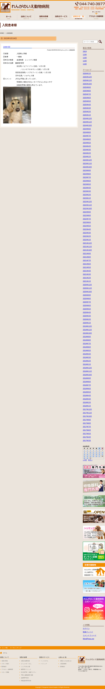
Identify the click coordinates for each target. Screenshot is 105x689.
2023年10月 (87, 167)
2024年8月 (87, 132)
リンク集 (5, 648)
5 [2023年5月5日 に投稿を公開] (96, 450)
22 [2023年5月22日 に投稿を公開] (84, 456)
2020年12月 (87, 285)
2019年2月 (87, 361)
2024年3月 (87, 150)
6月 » (90, 460)
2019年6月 (87, 347)
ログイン (86, 628)
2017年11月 (87, 413)
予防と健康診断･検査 (27, 675)
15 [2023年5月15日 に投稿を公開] (84, 454)
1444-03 (6, 47)
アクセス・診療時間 (7, 669)
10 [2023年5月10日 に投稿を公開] (90, 452)
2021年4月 (87, 271)
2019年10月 (87, 333)
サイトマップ (16, 648)
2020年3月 (87, 316)
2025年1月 (87, 115)
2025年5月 (87, 101)
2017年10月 (87, 416)
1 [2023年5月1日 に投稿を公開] (84, 450)
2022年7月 (87, 219)
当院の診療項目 (25, 661)
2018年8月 (87, 382)
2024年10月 (87, 125)
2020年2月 (87, 319)
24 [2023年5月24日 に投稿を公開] (90, 456)
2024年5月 (87, 143)
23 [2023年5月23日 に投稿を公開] (87, 456)
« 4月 (85, 460)
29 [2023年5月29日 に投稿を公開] (84, 458)
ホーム (5, 653)
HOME (2, 33)
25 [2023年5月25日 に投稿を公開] (93, 456)
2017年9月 (87, 420)
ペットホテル (44, 661)
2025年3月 (87, 108)
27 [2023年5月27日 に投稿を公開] (99, 456)
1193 (85, 55)
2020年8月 (87, 298)
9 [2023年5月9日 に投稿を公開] (87, 452)
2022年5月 (87, 226)
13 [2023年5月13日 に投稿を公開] (99, 452)
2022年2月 (87, 236)
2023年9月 (87, 170)
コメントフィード (89, 635)
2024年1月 (87, 157)
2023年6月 (87, 181)
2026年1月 (87, 73)
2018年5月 (87, 392)
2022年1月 (87, 240)
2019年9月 (87, 337)
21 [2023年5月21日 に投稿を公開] (102, 454)
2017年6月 (87, 430)
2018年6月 (87, 389)
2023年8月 (87, 174)
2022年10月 (87, 208)
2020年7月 (87, 302)
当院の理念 (4, 661)
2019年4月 (87, 354)
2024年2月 (87, 153)
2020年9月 (87, 295)
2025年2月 (87, 111)
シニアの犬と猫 (25, 666)
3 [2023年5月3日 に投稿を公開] (90, 450)
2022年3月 (87, 233)
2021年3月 (87, 274)
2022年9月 (87, 212)
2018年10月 (87, 375)
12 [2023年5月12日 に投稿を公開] (96, 452)
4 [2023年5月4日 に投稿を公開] (93, 450)
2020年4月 (87, 312)
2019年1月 (87, 364)
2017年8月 (87, 423)
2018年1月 (87, 406)
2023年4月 (87, 188)
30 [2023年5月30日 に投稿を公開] (87, 458)
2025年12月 (87, 77)
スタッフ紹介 (5, 663)
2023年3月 (87, 191)
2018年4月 (87, 395)
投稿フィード (88, 632)
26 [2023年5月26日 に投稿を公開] (96, 456)
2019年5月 (87, 350)
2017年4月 (87, 437)
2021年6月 (87, 264)
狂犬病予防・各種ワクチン (28, 672)
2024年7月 (87, 136)
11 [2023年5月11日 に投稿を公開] (93, 452)
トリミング (44, 663)
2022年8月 (87, 215)
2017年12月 (87, 409)
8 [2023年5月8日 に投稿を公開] (84, 452)
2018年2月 (87, 402)
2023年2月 (87, 195)
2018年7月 (87, 385)
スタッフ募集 (5, 672)
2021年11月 (87, 247)
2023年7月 (87, 177)
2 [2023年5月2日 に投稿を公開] (87, 450)
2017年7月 (87, 427)
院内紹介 (4, 666)
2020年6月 (87, 305)
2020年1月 (87, 323)
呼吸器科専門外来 (26, 680)
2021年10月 (87, 250)
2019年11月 (87, 330)
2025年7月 (87, 94)
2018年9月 (87, 378)
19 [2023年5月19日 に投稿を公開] (96, 454)
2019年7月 (87, 343)
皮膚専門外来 (25, 678)
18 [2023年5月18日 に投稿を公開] (93, 454)
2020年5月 (87, 309)
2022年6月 (87, 222)
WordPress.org (88, 639)
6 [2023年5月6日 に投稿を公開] (99, 450)
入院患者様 (9, 33)
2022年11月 (87, 205)
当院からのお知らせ (65, 661)
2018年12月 (87, 368)
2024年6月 (87, 139)
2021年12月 (87, 243)
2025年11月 (87, 80)
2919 (85, 51)
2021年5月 (87, 267)
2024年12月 (87, 118)
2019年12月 (87, 326)
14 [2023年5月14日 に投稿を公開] (102, 452)
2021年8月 (87, 257)
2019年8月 (87, 340)
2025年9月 (87, 87)
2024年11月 (87, 122)
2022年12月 (87, 202)
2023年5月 (87, 184)
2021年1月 (87, 281)
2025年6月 (87, 98)
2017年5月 (87, 434)
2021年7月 (87, 260)
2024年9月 (87, 129)
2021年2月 (87, 278)
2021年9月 (87, 253)
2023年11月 (87, 163)
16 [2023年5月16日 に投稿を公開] (87, 454)
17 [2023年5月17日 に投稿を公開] (90, 454)
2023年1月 (87, 198)
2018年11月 (87, 371)
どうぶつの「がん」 (26, 663)
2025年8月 (87, 91)
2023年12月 (87, 160)
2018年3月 (87, 399)
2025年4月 (87, 105)
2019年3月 (87, 357)
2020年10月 (87, 292)
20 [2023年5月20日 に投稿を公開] (99, 454)
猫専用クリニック (26, 669)
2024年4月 (87, 146)
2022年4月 (87, 229)
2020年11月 (87, 288)
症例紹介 (62, 666)
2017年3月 (87, 440)
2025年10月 (87, 84)
